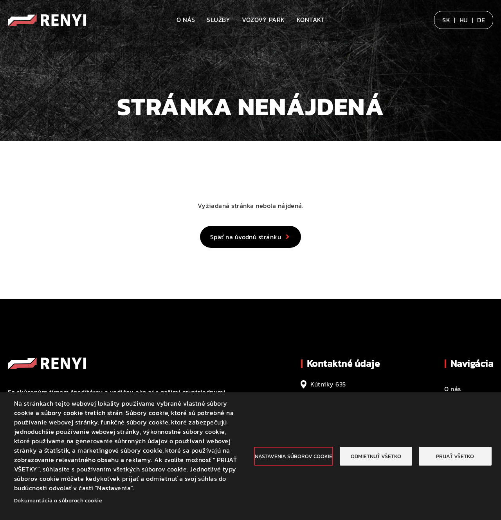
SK (446, 20)
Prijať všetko (455, 456)
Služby (218, 19)
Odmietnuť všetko (376, 456)
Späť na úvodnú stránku (245, 237)
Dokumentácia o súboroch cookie (58, 500)
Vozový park (263, 19)
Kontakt (310, 19)
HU (464, 20)
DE (481, 20)
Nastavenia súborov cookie (293, 456)
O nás (186, 19)
